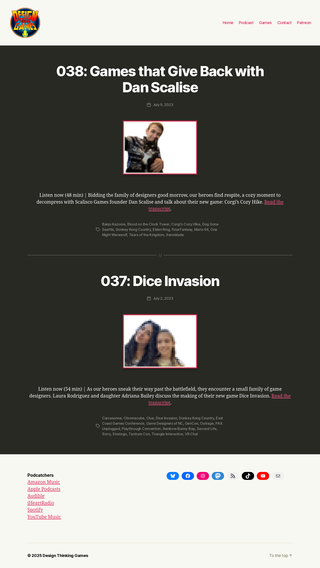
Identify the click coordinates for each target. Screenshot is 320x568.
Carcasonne (112, 418)
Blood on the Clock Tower (148, 224)
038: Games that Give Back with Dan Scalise (160, 79)
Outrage (206, 423)
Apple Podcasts (44, 489)
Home (228, 22)
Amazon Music (43, 482)
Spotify (35, 510)
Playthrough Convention (141, 428)
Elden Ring (161, 229)
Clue (150, 418)
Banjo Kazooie (114, 224)
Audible (36, 496)
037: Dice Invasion (160, 280)
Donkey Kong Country (133, 229)
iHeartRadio (40, 503)
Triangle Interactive (167, 434)
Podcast (246, 22)
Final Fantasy (182, 229)
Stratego (119, 434)
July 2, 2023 (163, 298)
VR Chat (191, 434)
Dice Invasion (166, 418)
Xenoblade (175, 235)
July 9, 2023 (163, 104)
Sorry (106, 434)
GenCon (191, 423)
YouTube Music (44, 517)
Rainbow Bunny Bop (179, 428)
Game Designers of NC (164, 423)
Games (265, 22)
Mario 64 (201, 229)
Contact (284, 22)
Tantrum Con (139, 434)
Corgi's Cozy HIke (185, 224)
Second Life (206, 428)
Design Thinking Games (65, 555)
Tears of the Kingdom (146, 235)
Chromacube (134, 418)
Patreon (304, 22)
